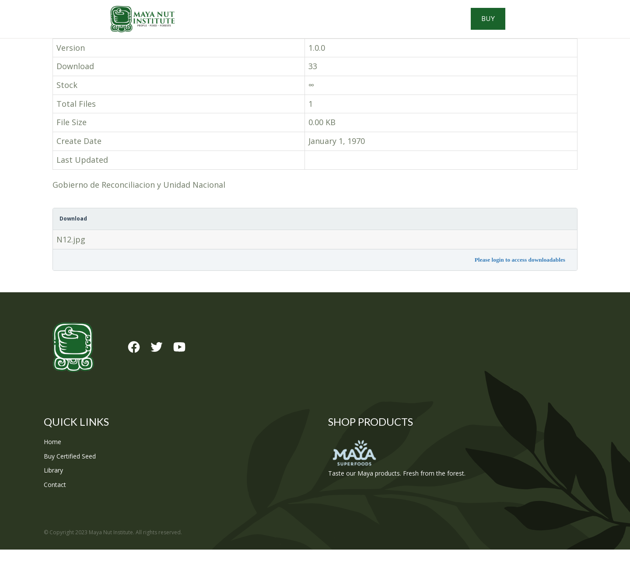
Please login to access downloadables (520, 274)
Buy (547, 26)
